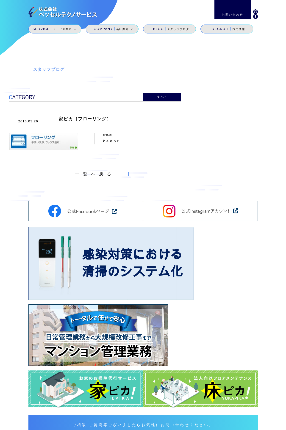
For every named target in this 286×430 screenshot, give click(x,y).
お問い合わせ (244, 407)
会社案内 (176, 407)
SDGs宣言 (153, 413)
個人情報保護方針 (258, 423)
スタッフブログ (200, 407)
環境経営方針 (227, 423)
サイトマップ (199, 423)
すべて (162, 96)
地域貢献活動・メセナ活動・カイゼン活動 (201, 413)
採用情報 (222, 407)
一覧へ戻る (95, 173)
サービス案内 (155, 407)
